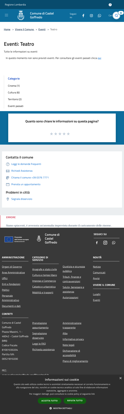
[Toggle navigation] (6, 15)
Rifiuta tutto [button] (75, 400)
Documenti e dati (11, 306)
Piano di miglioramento (75, 361)
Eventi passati (15, 106)
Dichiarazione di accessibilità (71, 353)
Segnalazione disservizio (39, 335)
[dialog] (62, 394)
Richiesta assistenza (43, 349)
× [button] (120, 378)
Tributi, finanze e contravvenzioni (72, 279)
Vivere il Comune (24, 29)
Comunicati (99, 272)
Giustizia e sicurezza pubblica (74, 269)
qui (99, 58)
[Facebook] (82, 15)
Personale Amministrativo (10, 298)
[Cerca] (117, 15)
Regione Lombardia (15, 4)
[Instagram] (90, 15)
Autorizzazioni (70, 297)
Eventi (42, 29)
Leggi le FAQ (39, 344)
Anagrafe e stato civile (44, 269)
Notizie (97, 267)
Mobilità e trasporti (42, 292)
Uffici (5, 278)
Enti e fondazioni (11, 284)
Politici (5, 290)
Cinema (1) (14, 86)
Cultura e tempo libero (44, 275)
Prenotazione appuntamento (40, 325)
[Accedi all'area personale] (110, 4)
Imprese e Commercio (44, 281)
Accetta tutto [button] (49, 400)
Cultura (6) (14, 92)
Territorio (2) (14, 99)
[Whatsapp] (98, 15)
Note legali (68, 345)
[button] (62, 408)
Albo (65, 333)
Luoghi (96, 294)
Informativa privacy (73, 339)
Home (7, 29)
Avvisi (96, 278)
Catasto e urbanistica (44, 287)
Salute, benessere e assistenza (73, 289)
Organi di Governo (12, 267)
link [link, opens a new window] (93, 394)
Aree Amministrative (13, 272)
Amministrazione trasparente (72, 325)
